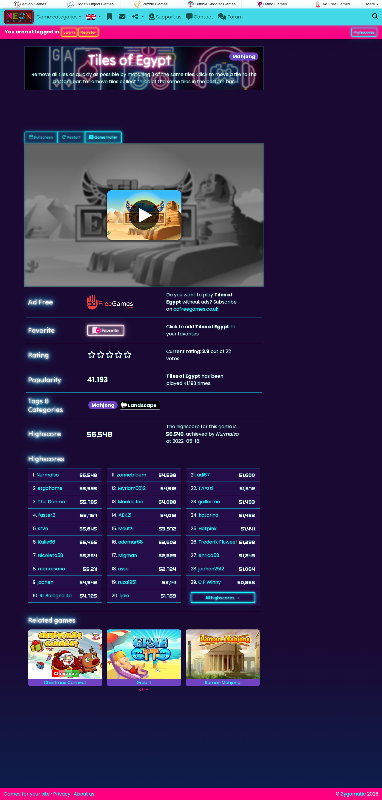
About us (84, 793)
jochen (45, 582)
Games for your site (27, 793)
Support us (165, 16)
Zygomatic (353, 793)
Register (88, 32)
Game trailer (103, 137)
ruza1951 (127, 582)
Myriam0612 (132, 488)
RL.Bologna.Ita (55, 595)
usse (123, 568)
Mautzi (125, 528)
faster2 (46, 515)
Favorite (106, 330)
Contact (199, 16)
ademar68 (130, 542)
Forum (230, 16)
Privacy (61, 793)
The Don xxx (52, 501)
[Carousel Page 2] (147, 689)
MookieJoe (130, 501)
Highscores (364, 32)
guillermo (209, 501)
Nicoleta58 (50, 555)
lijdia (124, 595)
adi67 (203, 474)
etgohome (50, 488)
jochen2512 (211, 568)
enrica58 (208, 555)
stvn (43, 528)
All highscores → (222, 598)
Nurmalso (47, 474)
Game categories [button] (57, 16)
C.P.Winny (209, 582)
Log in (69, 32)
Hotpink (207, 528)
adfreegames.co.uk (195, 309)
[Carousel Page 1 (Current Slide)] (141, 689)
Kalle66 (46, 542)
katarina (208, 515)
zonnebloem (131, 474)
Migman (127, 555)
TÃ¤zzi (205, 488)
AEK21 (125, 515)
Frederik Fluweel (217, 542)
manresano (51, 568)
